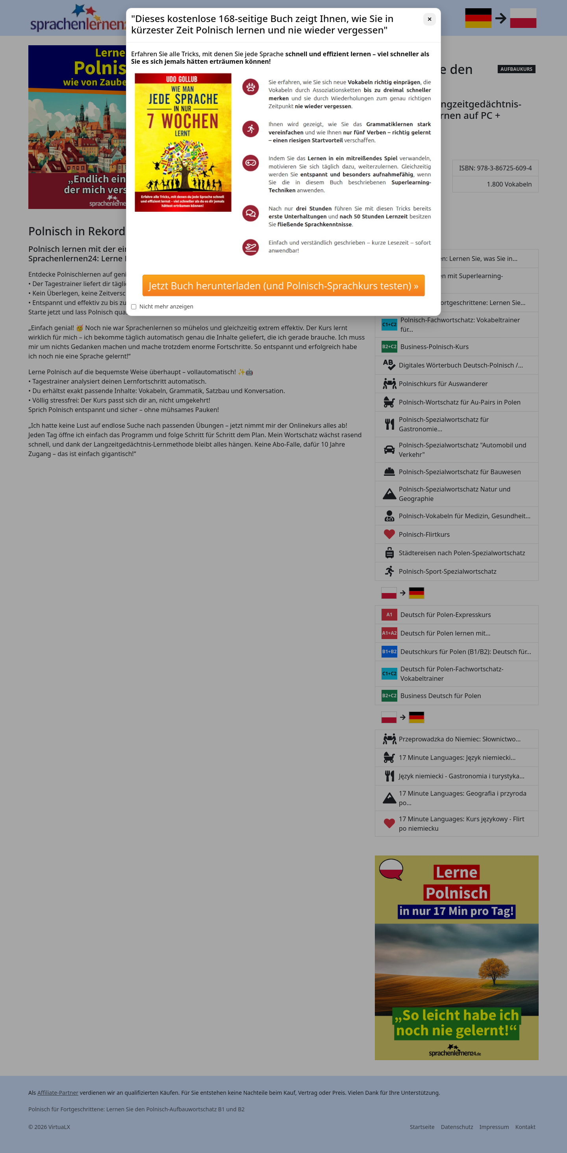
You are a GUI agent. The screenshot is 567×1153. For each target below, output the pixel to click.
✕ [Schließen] (429, 19)
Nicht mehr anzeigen (162, 306)
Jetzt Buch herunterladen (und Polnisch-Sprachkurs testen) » (284, 285)
